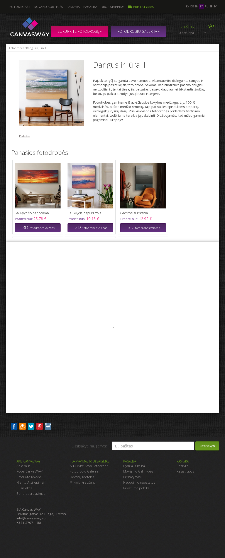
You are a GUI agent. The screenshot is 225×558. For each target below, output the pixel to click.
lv (187, 6)
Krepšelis (186, 27)
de (192, 6)
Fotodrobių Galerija (84, 471)
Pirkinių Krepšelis (82, 482)
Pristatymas (141, 7)
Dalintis (24, 136)
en (196, 6)
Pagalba (90, 7)
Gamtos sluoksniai (134, 213)
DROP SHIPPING (112, 7)
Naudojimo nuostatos (139, 482)
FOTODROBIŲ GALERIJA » (138, 31)
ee (211, 6)
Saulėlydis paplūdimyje (85, 213)
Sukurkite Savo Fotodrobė (89, 466)
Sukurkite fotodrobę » (80, 31)
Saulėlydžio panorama (32, 213)
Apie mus (23, 466)
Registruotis (185, 471)
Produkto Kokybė (29, 477)
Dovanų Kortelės (82, 477)
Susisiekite (24, 488)
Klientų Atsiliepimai (30, 482)
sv (215, 6)
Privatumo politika (136, 488)
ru (206, 6)
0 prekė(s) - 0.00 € (192, 33)
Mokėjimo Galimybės (138, 471)
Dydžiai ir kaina (134, 466)
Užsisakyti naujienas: (89, 446)
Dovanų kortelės (48, 7)
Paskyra (73, 7)
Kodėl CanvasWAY (29, 471)
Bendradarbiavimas (31, 493)
